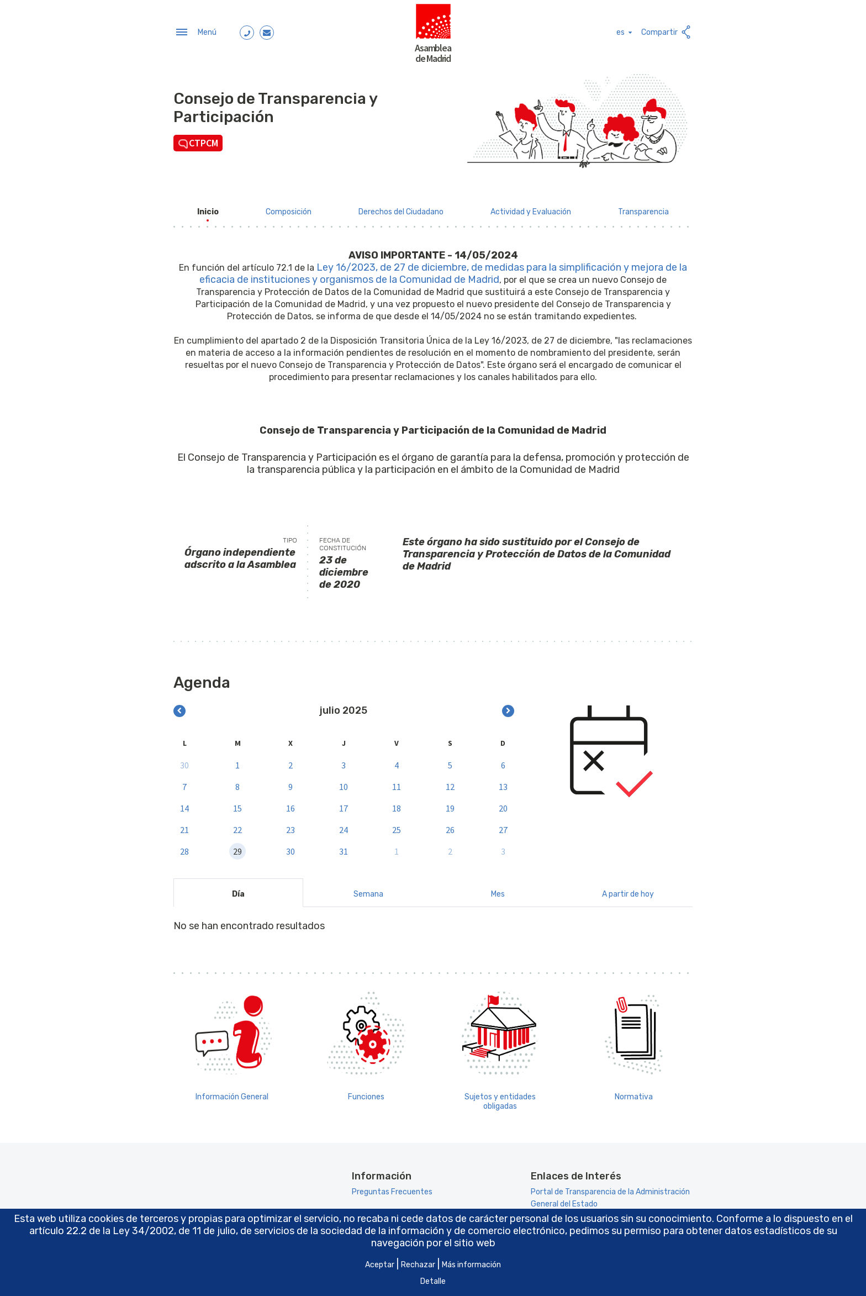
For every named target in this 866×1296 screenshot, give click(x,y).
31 (343, 848)
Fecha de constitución (342, 541)
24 (343, 826)
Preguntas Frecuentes (392, 1189)
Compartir (667, 30)
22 (237, 826)
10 (343, 783)
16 (290, 804)
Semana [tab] (368, 890)
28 (184, 848)
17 (343, 804)
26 (450, 826)
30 (184, 761)
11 (396, 783)
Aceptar (379, 1264)
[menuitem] (208, 208)
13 (503, 783)
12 (450, 783)
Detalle (433, 1281)
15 (237, 804)
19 (450, 804)
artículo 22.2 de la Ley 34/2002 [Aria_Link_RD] (101, 1231)
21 (184, 826)
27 (503, 826)
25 (396, 826)
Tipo (290, 537)
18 (396, 804)
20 (503, 804)
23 (290, 826)
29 (237, 848)
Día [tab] (238, 890)
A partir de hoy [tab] (628, 890)
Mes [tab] (498, 890)
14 (184, 804)
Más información (471, 1264)
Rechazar (418, 1264)
